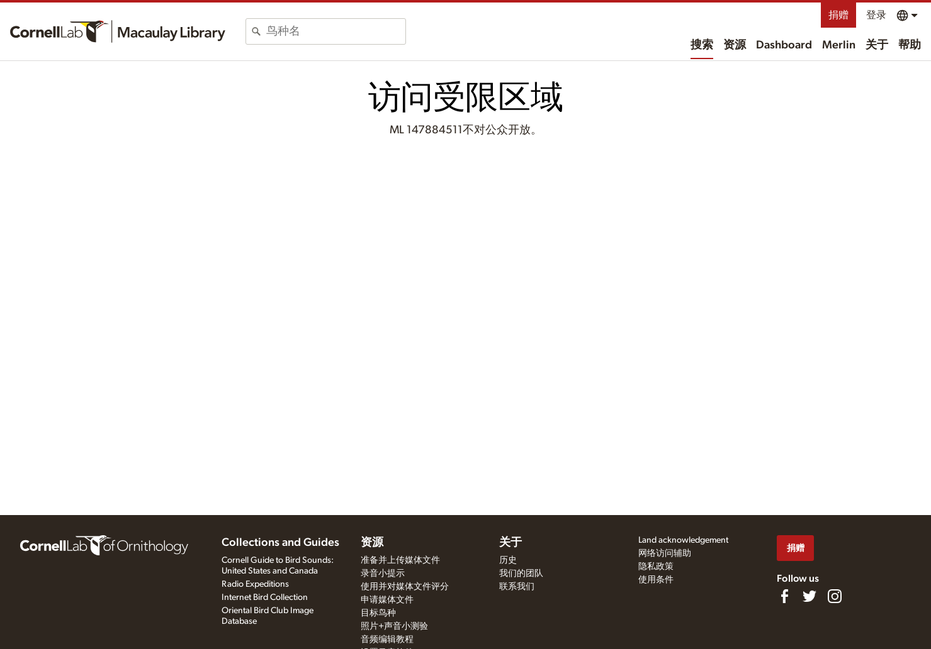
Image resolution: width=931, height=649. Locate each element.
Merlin (838, 45)
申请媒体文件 (387, 600)
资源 (734, 45)
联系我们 (516, 586)
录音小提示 (383, 573)
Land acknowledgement (683, 540)
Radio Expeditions (255, 584)
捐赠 (838, 15)
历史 (508, 560)
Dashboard (784, 45)
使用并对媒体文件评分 (405, 586)
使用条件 (656, 579)
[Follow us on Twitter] (809, 596)
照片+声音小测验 (394, 626)
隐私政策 (656, 566)
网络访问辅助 (664, 553)
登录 (876, 15)
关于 (877, 45)
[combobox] (335, 31)
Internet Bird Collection (265, 597)
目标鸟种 (378, 613)
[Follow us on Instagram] (834, 596)
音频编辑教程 (387, 639)
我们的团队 (521, 573)
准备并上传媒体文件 (400, 560)
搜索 (702, 45)
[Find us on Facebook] (784, 596)
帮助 (909, 45)
